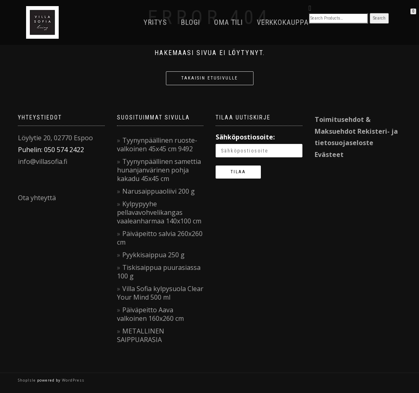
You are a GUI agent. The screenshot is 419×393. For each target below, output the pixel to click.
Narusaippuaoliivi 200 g (158, 191)
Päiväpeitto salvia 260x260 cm (160, 238)
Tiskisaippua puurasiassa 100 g (159, 271)
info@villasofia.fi (42, 161)
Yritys (155, 22)
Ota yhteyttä (37, 197)
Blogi (190, 22)
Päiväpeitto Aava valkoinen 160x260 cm (150, 314)
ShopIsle (27, 380)
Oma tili (228, 22)
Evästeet (329, 154)
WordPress (72, 380)
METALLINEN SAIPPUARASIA (140, 335)
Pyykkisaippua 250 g (153, 254)
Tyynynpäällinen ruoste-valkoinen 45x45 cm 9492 (157, 144)
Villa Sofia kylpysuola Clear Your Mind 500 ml (160, 293)
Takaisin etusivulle (209, 78)
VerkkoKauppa (283, 22)
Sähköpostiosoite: (245, 136)
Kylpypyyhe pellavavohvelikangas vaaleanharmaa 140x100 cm (159, 212)
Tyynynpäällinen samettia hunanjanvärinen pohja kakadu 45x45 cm (159, 170)
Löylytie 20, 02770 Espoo (55, 137)
